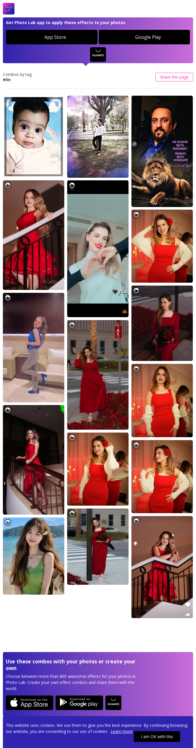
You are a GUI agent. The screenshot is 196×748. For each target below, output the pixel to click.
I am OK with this (157, 736)
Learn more (122, 731)
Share (174, 77)
